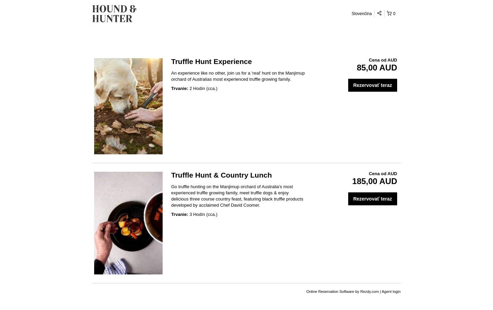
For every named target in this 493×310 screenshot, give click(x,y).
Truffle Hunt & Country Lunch (221, 175)
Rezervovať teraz (372, 85)
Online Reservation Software (330, 291)
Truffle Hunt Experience (211, 61)
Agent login (391, 291)
